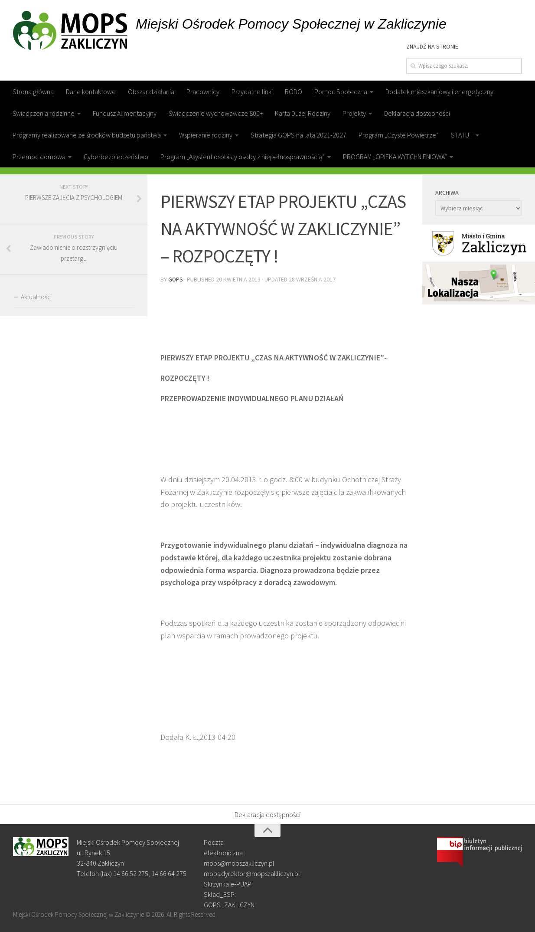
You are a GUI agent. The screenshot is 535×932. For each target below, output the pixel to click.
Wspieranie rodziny (205, 135)
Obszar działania (151, 91)
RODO (293, 91)
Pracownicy (202, 91)
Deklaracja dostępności (417, 113)
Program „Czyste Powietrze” (399, 135)
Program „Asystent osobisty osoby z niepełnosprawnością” (242, 156)
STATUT (462, 135)
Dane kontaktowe (91, 91)
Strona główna (33, 91)
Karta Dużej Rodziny (302, 113)
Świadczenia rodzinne (44, 113)
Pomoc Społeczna (340, 91)
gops (175, 279)
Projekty (354, 113)
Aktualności (36, 297)
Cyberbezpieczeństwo (116, 156)
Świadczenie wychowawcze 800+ (216, 113)
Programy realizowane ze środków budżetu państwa (87, 135)
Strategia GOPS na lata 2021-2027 (298, 135)
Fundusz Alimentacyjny (125, 113)
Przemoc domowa (39, 156)
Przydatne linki (252, 91)
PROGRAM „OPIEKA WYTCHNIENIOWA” (395, 156)
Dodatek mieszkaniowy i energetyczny (439, 91)
